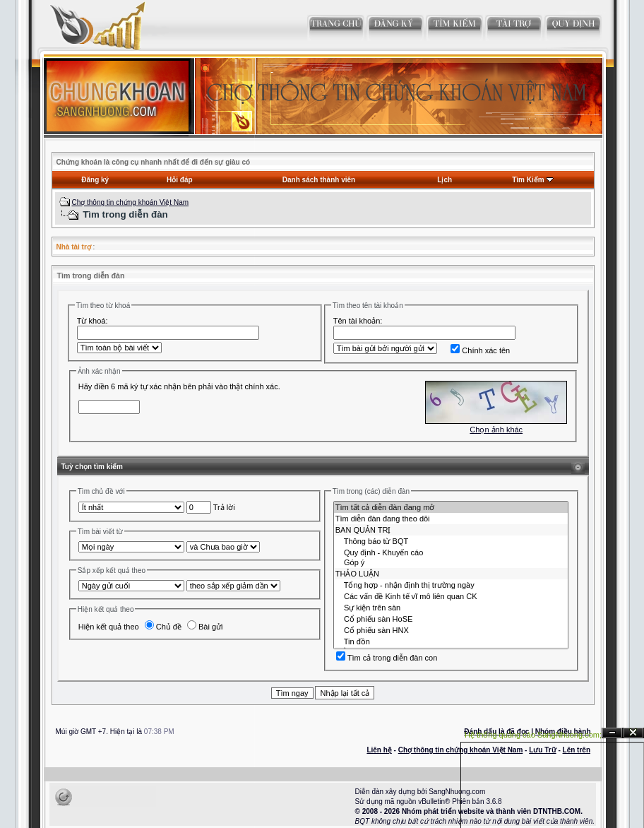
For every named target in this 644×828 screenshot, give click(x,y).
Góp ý (451, 563)
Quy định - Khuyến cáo (451, 552)
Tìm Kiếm (528, 180)
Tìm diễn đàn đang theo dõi (451, 518)
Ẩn (612, 733)
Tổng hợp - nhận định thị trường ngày (451, 585)
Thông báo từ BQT (451, 541)
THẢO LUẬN (451, 573)
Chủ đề (163, 626)
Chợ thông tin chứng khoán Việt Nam (130, 202)
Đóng (633, 733)
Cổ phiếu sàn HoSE (451, 619)
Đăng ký (95, 180)
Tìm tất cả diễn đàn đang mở (451, 507)
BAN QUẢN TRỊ (451, 530)
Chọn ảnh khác (496, 429)
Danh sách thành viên (318, 180)
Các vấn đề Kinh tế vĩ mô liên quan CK (451, 596)
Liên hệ (378, 750)
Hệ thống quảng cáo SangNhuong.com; (533, 735)
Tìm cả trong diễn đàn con (387, 657)
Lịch (444, 180)
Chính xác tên (480, 350)
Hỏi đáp (180, 180)
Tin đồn (451, 641)
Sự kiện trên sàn (451, 607)
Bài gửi (205, 626)
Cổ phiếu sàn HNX (451, 630)
